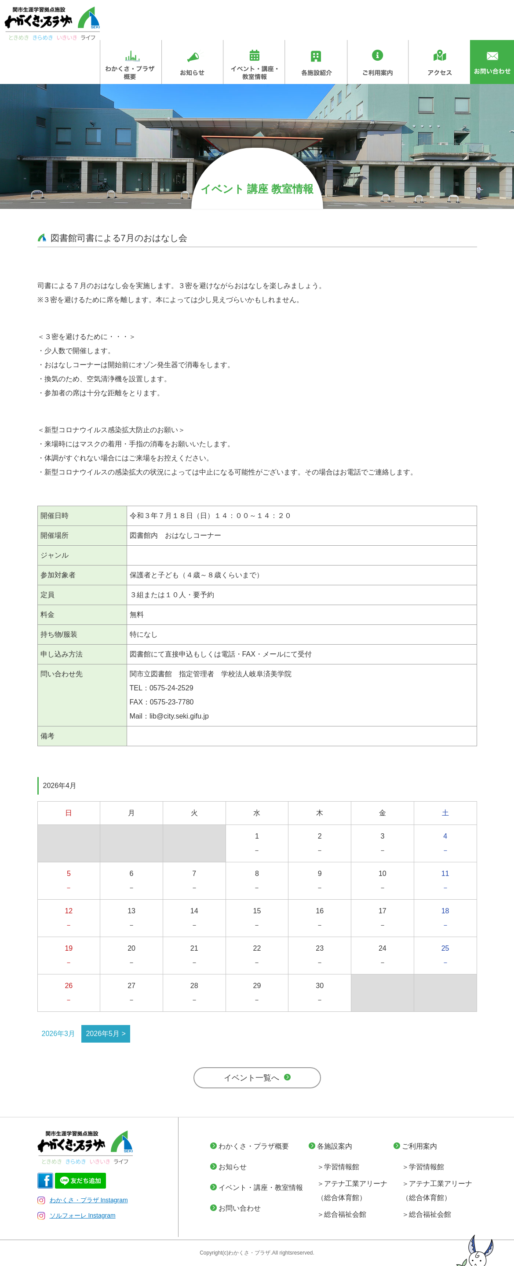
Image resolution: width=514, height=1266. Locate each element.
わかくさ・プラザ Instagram (82, 1200)
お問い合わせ (240, 1208)
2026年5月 (103, 1033)
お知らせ (233, 1167)
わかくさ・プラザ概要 (254, 1146)
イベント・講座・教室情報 (261, 1187)
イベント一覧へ (251, 1077)
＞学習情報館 (338, 1167)
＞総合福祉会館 (341, 1214)
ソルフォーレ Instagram (76, 1215)
